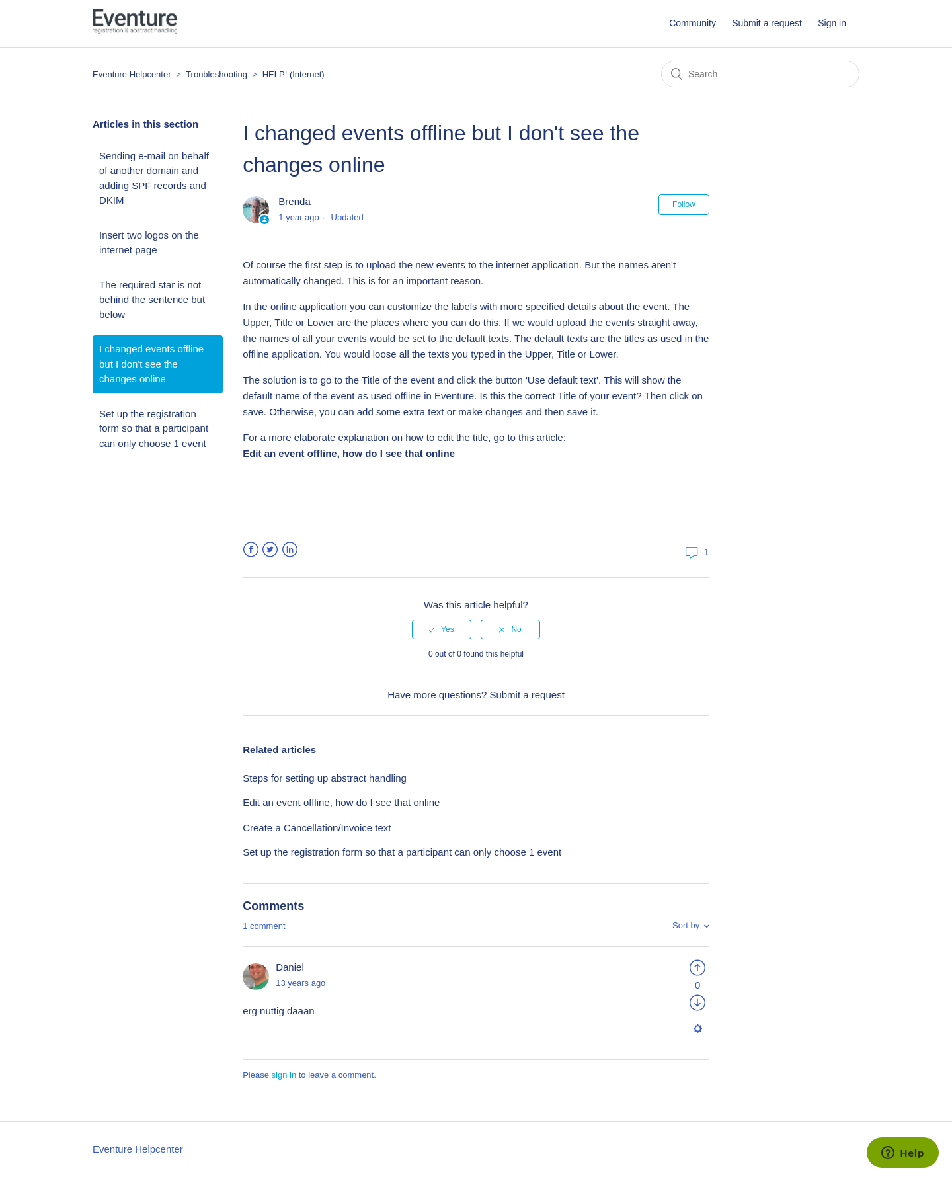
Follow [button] (683, 204)
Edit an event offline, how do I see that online (341, 802)
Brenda (294, 201)
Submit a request (767, 23)
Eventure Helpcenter (132, 74)
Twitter (270, 550)
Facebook (251, 550)
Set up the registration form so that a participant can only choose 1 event (153, 428)
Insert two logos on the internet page (149, 242)
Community (692, 23)
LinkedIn (290, 550)
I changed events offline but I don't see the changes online (151, 363)
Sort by (685, 925)
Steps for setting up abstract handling (325, 778)
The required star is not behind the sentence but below (152, 299)
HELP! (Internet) (293, 74)
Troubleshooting (216, 74)
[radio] (441, 629)
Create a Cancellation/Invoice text (317, 827)
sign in (284, 1075)
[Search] (760, 74)
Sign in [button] (832, 23)
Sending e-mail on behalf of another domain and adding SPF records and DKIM (154, 178)
